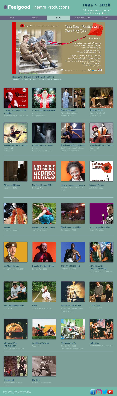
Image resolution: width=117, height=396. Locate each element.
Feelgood (19, 7)
